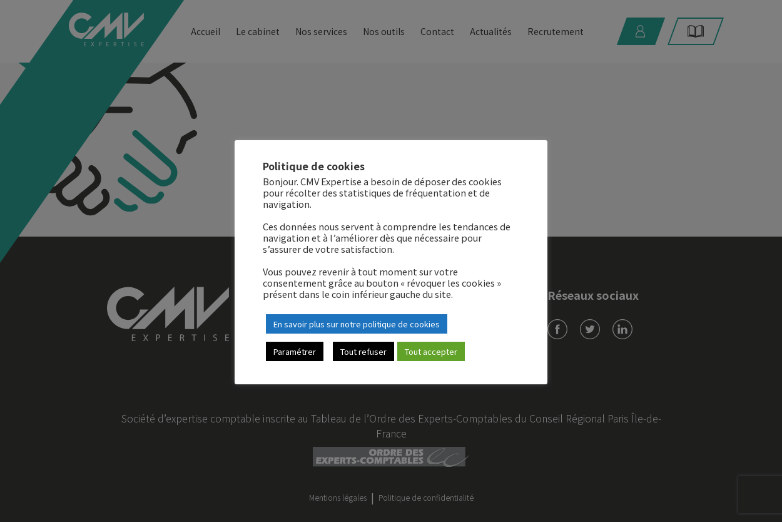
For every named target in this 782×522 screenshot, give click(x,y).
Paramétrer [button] (294, 351)
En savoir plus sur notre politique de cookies (356, 324)
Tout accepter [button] (431, 351)
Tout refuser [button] (363, 351)
